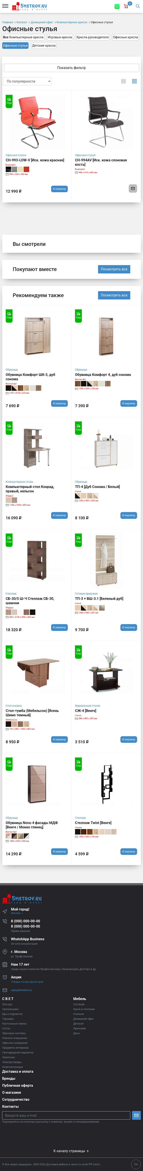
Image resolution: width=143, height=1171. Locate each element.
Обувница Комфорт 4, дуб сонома (103, 375)
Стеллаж (11, 593)
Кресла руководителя (93, 37)
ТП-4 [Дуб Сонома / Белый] (97, 487)
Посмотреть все (114, 269)
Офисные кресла (125, 37)
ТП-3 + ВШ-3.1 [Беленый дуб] (99, 599)
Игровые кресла (60, 37)
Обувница (12, 369)
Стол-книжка (14, 705)
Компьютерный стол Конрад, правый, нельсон (30, 489)
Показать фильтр (71, 68)
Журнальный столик (87, 705)
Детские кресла (43, 46)
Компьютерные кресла (23, 37)
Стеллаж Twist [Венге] (93, 823)
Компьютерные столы (19, 481)
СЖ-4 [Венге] (85, 711)
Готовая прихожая (86, 593)
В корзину (59, 188)
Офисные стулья (15, 46)
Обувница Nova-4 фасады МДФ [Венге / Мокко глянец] (32, 825)
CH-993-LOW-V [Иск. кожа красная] (35, 160)
